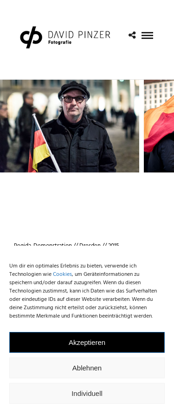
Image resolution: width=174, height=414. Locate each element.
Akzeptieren (87, 344)
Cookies (62, 276)
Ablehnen (87, 370)
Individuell (87, 395)
